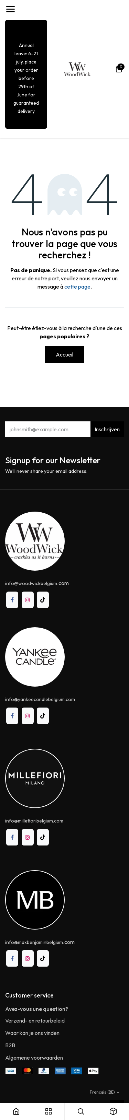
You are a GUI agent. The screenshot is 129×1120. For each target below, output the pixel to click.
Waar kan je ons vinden (32, 1032)
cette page (77, 286)
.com (40, 941)
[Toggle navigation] (10, 9)
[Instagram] (28, 600)
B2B (10, 1045)
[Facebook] (12, 600)
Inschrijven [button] (107, 429)
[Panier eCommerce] (119, 69)
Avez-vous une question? (36, 1008)
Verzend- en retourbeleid (35, 1020)
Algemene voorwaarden (34, 1057)
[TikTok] (43, 600)
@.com (37, 583)
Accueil (64, 354)
